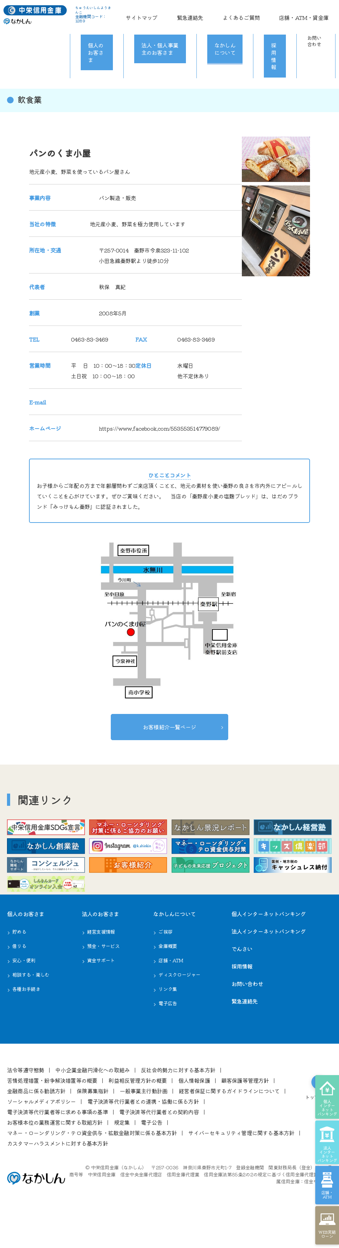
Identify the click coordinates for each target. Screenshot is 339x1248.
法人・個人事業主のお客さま (156, 28)
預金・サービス (103, 977)
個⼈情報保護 (194, 1112)
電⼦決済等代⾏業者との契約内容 (159, 1143)
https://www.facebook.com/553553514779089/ (159, 428)
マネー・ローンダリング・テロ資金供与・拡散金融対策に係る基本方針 (92, 1164)
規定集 (122, 1154)
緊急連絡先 (243, 12)
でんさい (242, 980)
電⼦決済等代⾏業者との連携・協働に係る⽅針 (143, 1133)
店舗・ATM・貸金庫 (315, 12)
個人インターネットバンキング (268, 945)
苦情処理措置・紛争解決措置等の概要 (52, 1112)
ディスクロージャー (179, 1006)
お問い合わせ (311, 28)
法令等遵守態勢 (25, 1101)
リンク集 (167, 1020)
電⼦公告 (151, 1154)
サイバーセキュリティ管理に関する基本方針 (241, 1164)
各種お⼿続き (26, 1020)
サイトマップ (215, 12)
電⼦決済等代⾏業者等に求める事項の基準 (57, 1143)
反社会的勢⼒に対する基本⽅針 (178, 1101)
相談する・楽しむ (30, 1006)
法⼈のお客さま (100, 945)
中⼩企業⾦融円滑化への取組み (92, 1101)
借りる (19, 977)
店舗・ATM (170, 991)
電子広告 (167, 1034)
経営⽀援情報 (101, 963)
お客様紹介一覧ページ (169, 725)
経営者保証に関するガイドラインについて (229, 1122)
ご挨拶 (165, 963)
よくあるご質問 (275, 12)
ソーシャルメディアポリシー (41, 1133)
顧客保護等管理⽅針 (245, 1112)
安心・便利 (24, 991)
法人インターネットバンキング (268, 963)
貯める (19, 963)
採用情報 (269, 28)
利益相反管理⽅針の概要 (137, 1112)
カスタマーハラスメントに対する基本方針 (57, 1175)
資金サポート (101, 991)
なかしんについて (223, 28)
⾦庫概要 (167, 977)
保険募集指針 (92, 1122)
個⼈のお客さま (25, 945)
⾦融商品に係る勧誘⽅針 (36, 1122)
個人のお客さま (95, 28)
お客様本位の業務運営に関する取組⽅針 (55, 1154)
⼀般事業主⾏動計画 (143, 1122)
